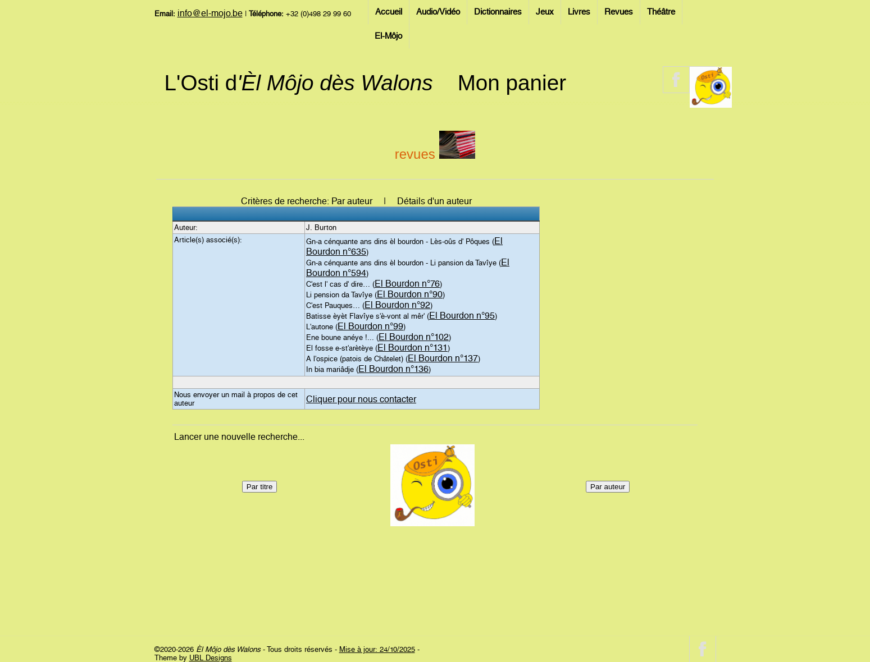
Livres (579, 12)
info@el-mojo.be (210, 13)
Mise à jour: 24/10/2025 (377, 649)
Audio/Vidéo (438, 12)
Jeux (545, 12)
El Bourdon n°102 (414, 337)
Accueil (388, 12)
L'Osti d (299, 83)
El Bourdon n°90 (410, 294)
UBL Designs (210, 658)
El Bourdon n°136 (393, 369)
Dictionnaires (498, 12)
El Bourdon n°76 (407, 283)
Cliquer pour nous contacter (361, 399)
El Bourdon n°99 (370, 326)
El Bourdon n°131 (412, 347)
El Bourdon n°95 (462, 315)
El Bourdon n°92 (397, 305)
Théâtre (661, 12)
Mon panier (512, 83)
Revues (618, 12)
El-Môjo (388, 36)
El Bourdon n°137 (443, 358)
